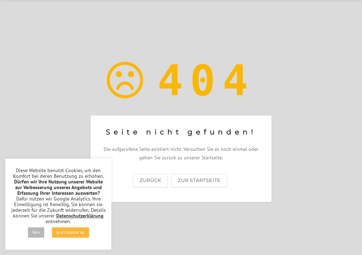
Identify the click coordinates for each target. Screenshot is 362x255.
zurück (150, 180)
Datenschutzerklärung (80, 215)
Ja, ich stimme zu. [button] (70, 232)
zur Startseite (199, 180)
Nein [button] (36, 232)
